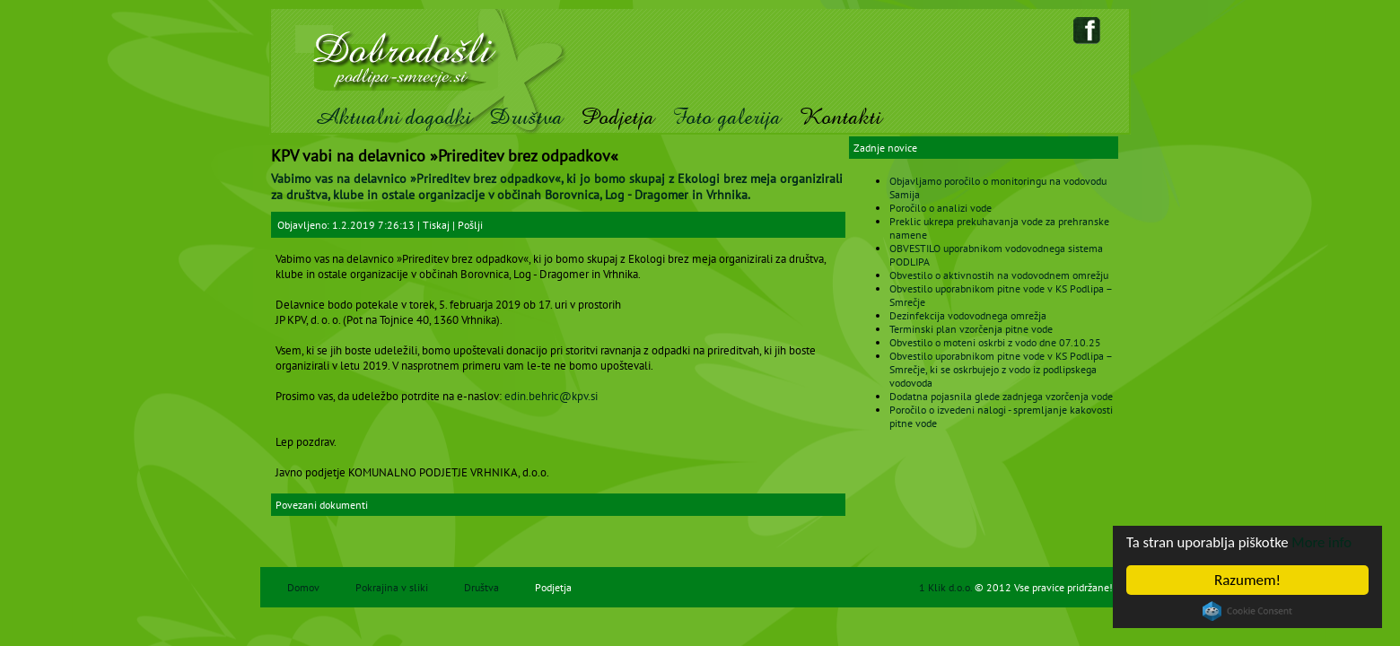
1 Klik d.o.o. (947, 587)
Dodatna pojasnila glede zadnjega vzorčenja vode (1001, 396)
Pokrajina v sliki (391, 587)
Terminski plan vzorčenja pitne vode (971, 329)
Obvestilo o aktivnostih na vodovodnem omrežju (998, 275)
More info (1325, 542)
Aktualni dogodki (392, 117)
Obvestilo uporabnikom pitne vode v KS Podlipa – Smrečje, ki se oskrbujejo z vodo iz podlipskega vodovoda (1000, 369)
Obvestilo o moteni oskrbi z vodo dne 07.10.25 (995, 342)
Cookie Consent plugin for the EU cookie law (1247, 611)
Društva (526, 117)
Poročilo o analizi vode (940, 207)
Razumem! (1247, 580)
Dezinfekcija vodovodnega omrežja (967, 315)
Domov (303, 587)
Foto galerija (726, 117)
